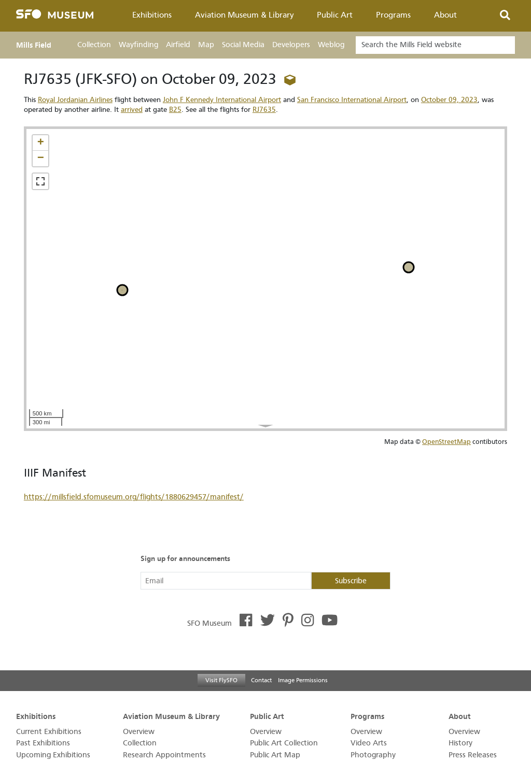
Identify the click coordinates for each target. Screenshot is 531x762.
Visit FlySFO (221, 680)
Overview (139, 731)
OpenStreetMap (446, 441)
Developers (291, 44)
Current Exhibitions (48, 731)
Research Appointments (164, 755)
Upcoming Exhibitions (53, 755)
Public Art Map (275, 755)
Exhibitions (152, 15)
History (460, 743)
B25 (175, 109)
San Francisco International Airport (352, 99)
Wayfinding (138, 44)
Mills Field (33, 45)
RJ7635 (264, 109)
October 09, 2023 (449, 99)
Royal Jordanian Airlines (75, 99)
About (445, 15)
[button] (40, 143)
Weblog (331, 44)
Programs (393, 15)
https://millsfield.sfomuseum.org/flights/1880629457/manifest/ (134, 497)
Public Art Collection (284, 743)
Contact (261, 680)
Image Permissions (303, 680)
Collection (94, 44)
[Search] (435, 45)
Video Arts (369, 743)
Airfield (178, 44)
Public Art (335, 15)
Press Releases (473, 755)
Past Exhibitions (43, 743)
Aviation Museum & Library (244, 15)
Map (206, 44)
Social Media (243, 44)
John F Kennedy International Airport (222, 99)
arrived (132, 109)
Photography (373, 755)
